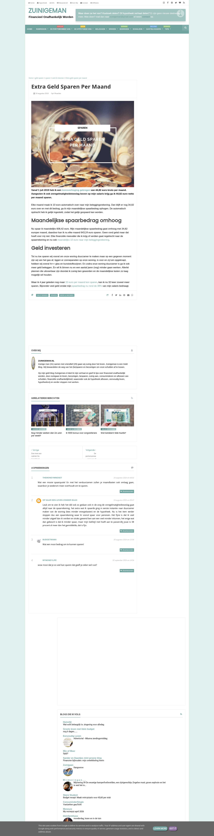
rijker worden (173, 573)
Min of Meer (152, 172)
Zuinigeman (47, 11)
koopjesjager (173, 568)
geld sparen (42, 295)
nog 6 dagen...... (153, 153)
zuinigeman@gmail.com (121, 17)
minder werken (38, 429)
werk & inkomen (66, 295)
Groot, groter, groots (163, 367)
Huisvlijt (150, 141)
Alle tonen (177, 304)
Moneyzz (150, 241)
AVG (52, 3)
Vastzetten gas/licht (155, 236)
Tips (167, 28)
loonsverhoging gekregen (76, 190)
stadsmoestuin (159, 584)
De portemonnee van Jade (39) (163, 502)
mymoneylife (50, 560)
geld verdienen (108, 429)
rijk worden (159, 573)
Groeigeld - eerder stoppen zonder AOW (160, 280)
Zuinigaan (151, 191)
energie (165, 548)
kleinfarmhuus (153, 248)
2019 (149, 638)
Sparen (112, 29)
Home (31, 3)
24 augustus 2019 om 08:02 (124, 478)
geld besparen (173, 553)
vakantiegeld (159, 589)
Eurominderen (153, 297)
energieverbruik (150, 553)
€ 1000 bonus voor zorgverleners (81, 433)
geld (162, 553)
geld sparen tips (164, 563)
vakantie (147, 589)
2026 (149, 616)
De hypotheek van (82, 28)
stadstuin (172, 584)
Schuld (167, 533)
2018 (149, 642)
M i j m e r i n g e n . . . (157, 206)
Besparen (124, 28)
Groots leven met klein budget (161, 150)
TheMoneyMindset (52, 478)
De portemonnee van (60, 28)
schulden (148, 578)
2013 (149, 655)
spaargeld (159, 578)
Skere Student (153, 224)
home (29, 29)
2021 (149, 629)
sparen (54, 295)
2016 (149, 651)
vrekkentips (158, 594)
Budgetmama (50, 540)
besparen (148, 543)
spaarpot (169, 578)
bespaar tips (172, 538)
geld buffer (167, 558)
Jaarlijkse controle (154, 299)
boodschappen (161, 543)
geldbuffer (148, 568)
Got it (173, 828)
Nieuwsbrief (62, 3)
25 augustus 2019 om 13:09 (124, 540)
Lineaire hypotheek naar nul (160, 273)
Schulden (137, 29)
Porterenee (151, 263)
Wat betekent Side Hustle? (113, 433)
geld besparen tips (152, 558)
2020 (149, 634)
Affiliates (94, 3)
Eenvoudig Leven (155, 157)
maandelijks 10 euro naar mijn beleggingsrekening (83, 240)
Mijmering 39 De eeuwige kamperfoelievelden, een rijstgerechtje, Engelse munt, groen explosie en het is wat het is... (162, 214)
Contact (84, 3)
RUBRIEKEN (41, 29)
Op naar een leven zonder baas (60, 500)
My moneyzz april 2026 (156, 243)
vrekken (147, 594)
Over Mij (74, 3)
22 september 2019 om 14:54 (123, 560)
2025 (149, 621)
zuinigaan (170, 594)
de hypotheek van (151, 548)
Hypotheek (42, 3)
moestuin (147, 573)
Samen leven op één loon (162, 399)
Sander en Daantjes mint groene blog (162, 180)
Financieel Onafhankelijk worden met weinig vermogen (59, 796)
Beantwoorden (128, 491)
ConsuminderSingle (156, 234)
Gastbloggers (153, 28)
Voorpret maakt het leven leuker (160, 275)
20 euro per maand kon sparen (81, 282)
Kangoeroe (161, 194)
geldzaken (160, 568)
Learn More (160, 828)
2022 (149, 625)
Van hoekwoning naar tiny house (54, 807)
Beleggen (100, 29)
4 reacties (56, 93)
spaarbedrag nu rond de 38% (87, 286)
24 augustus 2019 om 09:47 (124, 500)
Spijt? (148, 175)
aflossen (160, 538)
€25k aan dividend (164, 284)
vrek (169, 589)
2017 (149, 646)
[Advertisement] (83, 56)
